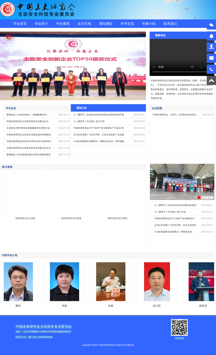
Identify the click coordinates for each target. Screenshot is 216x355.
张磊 (65, 305)
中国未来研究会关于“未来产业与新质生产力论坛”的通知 (98, 129)
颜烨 (18, 305)
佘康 (111, 305)
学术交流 (127, 23)
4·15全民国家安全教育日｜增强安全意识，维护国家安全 (98, 142)
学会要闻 (63, 23)
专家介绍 (148, 23)
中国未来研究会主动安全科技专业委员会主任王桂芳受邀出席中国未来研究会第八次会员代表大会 (28, 149)
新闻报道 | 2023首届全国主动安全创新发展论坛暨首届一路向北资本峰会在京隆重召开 (28, 155)
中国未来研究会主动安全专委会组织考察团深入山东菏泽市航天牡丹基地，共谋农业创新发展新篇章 (28, 135)
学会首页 (20, 23)
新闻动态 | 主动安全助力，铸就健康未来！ (27, 114)
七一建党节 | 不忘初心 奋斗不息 (89, 121)
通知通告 (105, 23)
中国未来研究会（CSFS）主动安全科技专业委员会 (174, 115)
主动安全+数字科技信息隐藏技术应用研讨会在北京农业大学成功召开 (28, 129)
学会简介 (41, 23)
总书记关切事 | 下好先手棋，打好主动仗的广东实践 (98, 134)
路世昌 (203, 305)
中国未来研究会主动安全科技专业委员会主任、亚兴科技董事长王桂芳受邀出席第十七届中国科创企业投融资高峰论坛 (28, 122)
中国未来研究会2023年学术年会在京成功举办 (28, 141)
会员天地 (84, 23)
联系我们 (170, 23)
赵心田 (157, 305)
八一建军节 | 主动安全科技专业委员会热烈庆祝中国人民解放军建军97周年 (98, 115)
